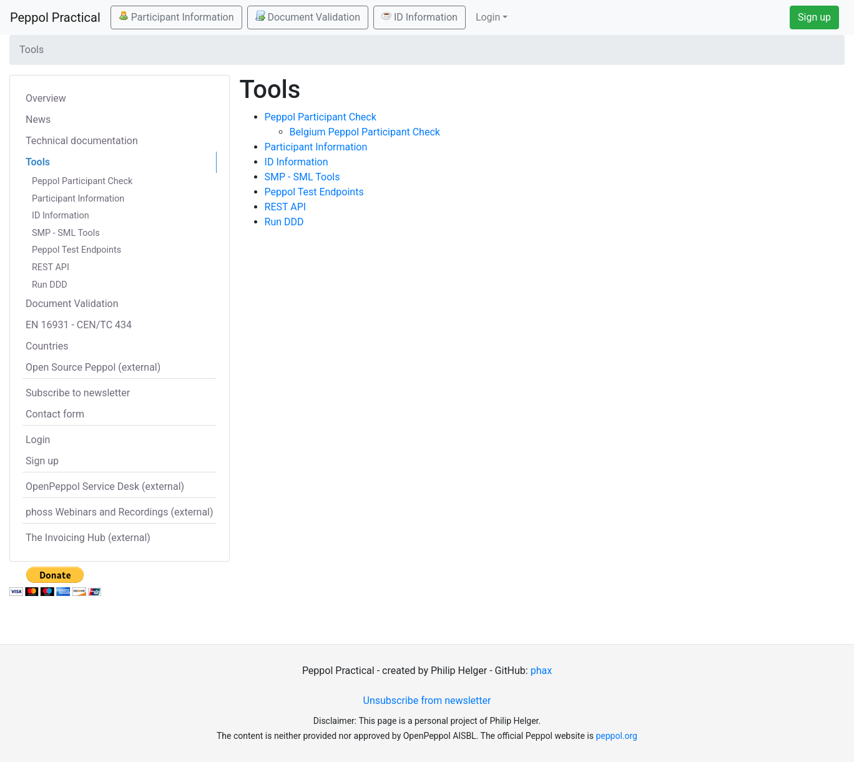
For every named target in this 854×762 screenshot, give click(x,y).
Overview (46, 98)
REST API (50, 267)
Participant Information (176, 17)
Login (38, 440)
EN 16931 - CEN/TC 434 (79, 325)
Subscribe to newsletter (78, 393)
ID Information (419, 17)
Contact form (55, 414)
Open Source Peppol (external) (93, 367)
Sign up (814, 17)
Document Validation (307, 17)
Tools (38, 162)
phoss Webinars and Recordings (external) (120, 512)
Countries (47, 346)
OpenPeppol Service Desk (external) (105, 486)
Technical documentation (82, 141)
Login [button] (488, 17)
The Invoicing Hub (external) (88, 538)
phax (541, 671)
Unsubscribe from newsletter (427, 700)
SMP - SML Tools (66, 233)
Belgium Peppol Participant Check (365, 132)
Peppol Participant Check (82, 181)
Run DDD (49, 285)
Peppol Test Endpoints (76, 250)
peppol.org (616, 736)
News (38, 119)
